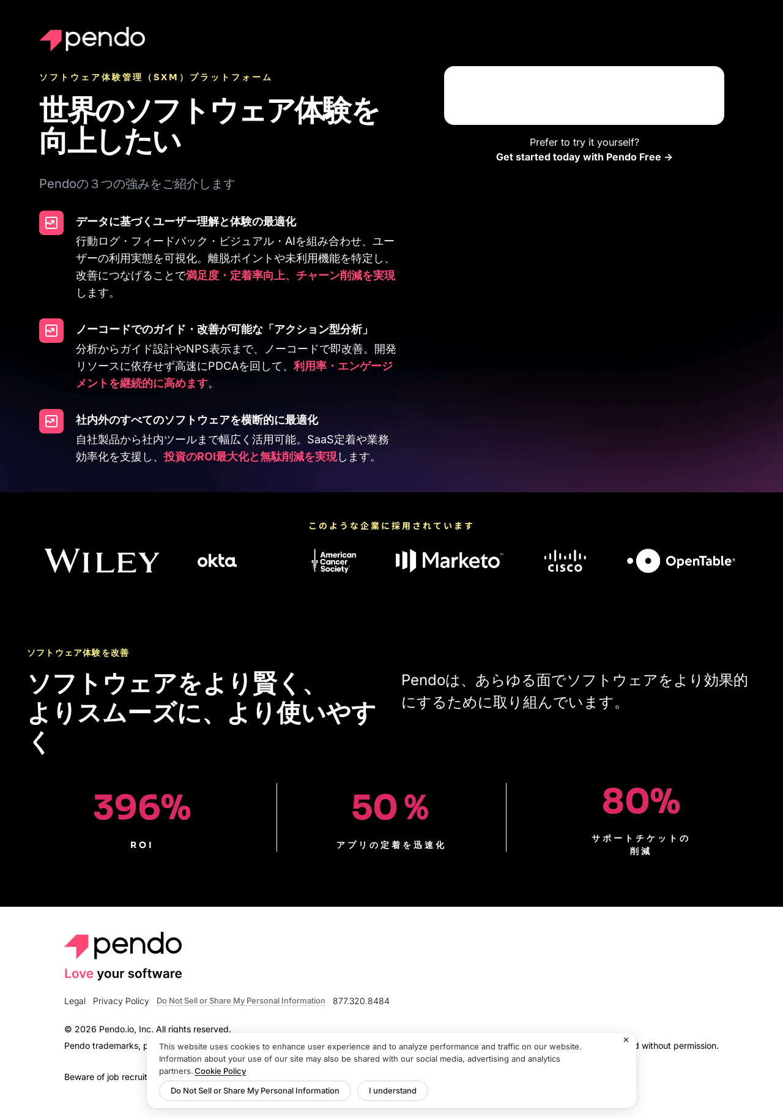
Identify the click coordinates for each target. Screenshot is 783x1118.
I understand (393, 1090)
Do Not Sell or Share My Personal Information (241, 1001)
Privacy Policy (121, 1001)
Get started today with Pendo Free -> (584, 157)
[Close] (626, 1040)
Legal (75, 1001)
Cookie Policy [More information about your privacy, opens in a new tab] (220, 1071)
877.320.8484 (361, 1001)
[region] (391, 1070)
